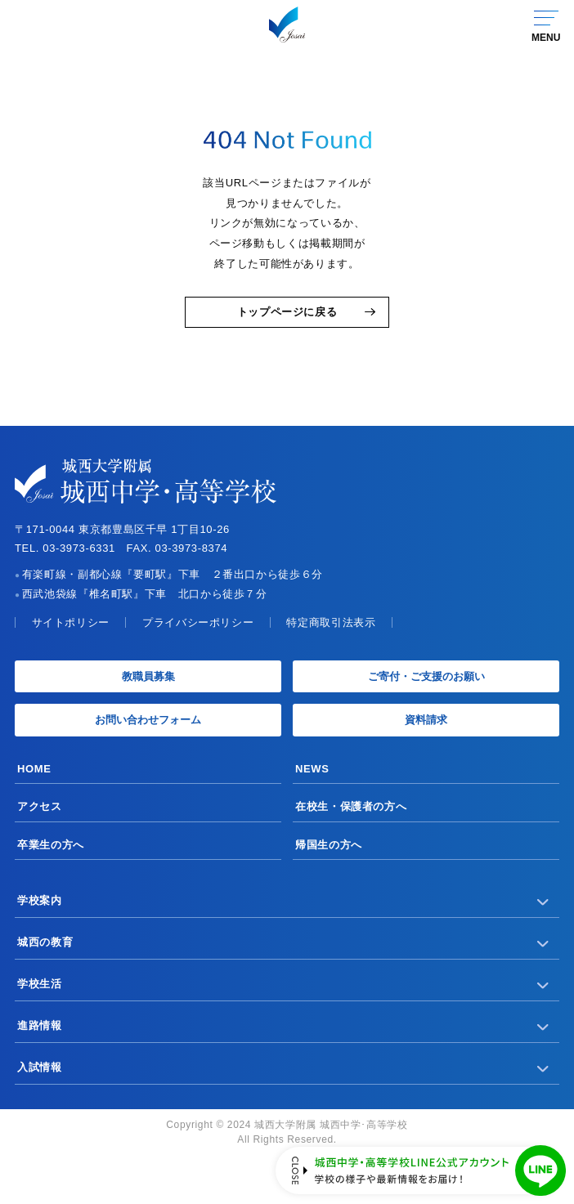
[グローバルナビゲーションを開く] (545, 24)
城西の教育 (45, 942)
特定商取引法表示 (330, 622)
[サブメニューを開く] (543, 900)
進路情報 (39, 1025)
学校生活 (39, 984)
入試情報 (39, 1067)
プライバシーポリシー (197, 622)
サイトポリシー (71, 622)
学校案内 (39, 900)
